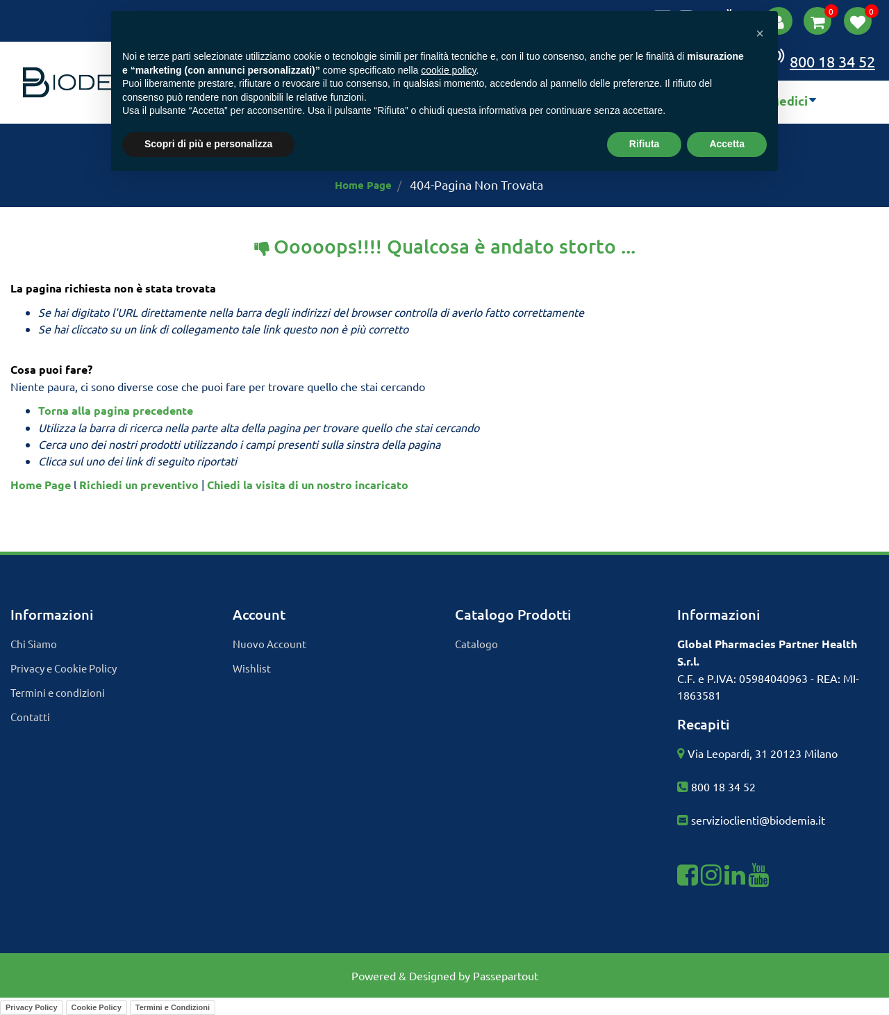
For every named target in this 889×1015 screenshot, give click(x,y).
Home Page (363, 185)
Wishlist (252, 668)
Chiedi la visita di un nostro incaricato (307, 484)
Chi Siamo (33, 643)
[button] (817, 21)
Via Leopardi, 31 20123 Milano (763, 753)
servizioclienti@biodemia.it (758, 820)
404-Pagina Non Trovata (476, 184)
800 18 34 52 (723, 786)
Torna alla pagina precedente (115, 410)
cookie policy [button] (448, 70)
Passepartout (505, 975)
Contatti (30, 716)
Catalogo (476, 643)
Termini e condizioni (57, 692)
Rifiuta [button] (644, 143)
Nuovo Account (269, 643)
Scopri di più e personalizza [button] (208, 143)
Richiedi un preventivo (139, 484)
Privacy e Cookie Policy (63, 668)
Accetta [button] (727, 143)
